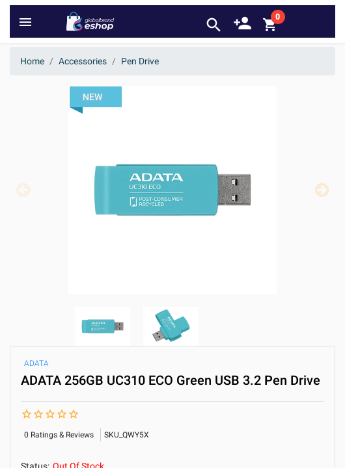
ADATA (36, 363)
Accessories (83, 61)
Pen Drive (140, 61)
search (213, 25)
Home (32, 61)
